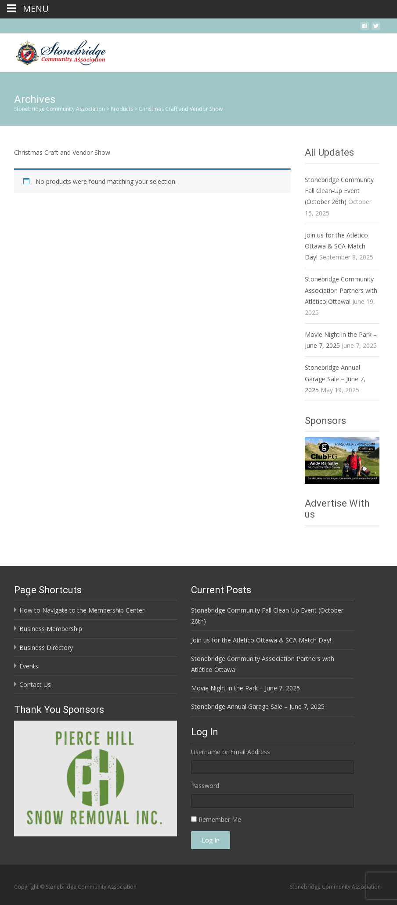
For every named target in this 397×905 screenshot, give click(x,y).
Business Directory (46, 647)
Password (205, 785)
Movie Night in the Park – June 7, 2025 (245, 688)
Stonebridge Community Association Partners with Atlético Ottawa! (341, 290)
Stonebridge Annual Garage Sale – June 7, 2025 (335, 378)
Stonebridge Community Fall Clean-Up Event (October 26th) (339, 190)
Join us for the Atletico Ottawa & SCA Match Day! (336, 246)
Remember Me (219, 819)
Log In (211, 840)
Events (28, 666)
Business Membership (50, 628)
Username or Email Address (230, 752)
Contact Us (35, 684)
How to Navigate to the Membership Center (81, 610)
